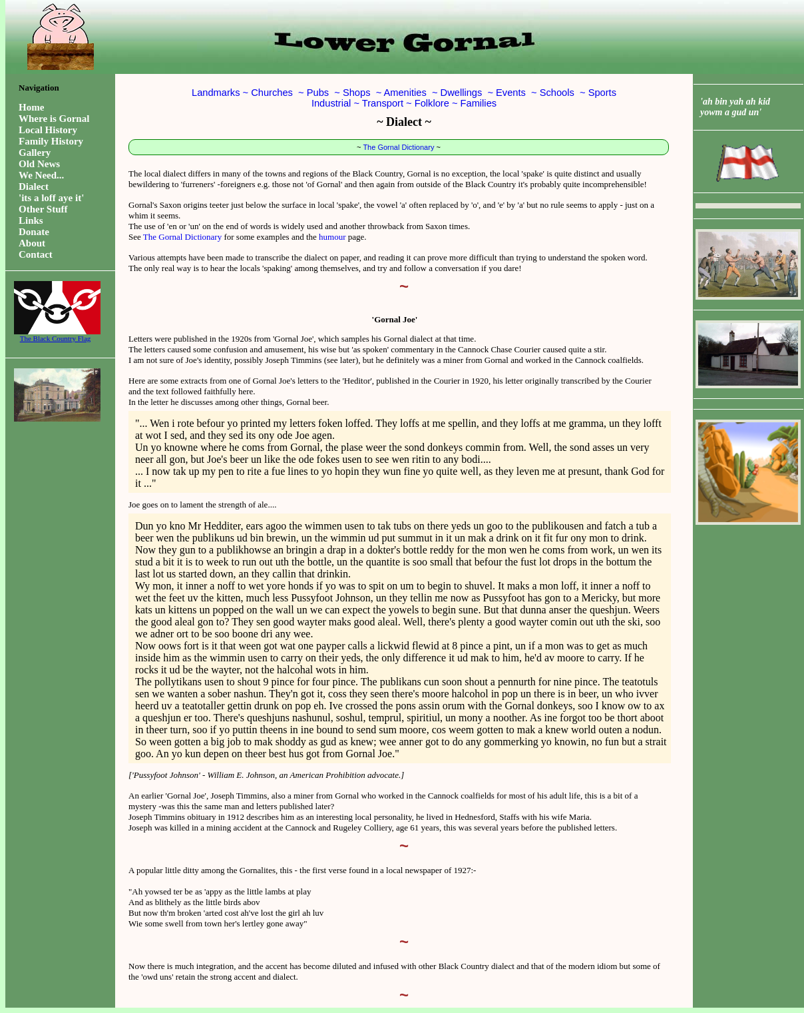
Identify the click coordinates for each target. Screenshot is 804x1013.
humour (332, 237)
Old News (39, 164)
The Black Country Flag (55, 335)
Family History (51, 141)
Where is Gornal (54, 118)
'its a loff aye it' (51, 197)
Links (31, 220)
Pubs (318, 92)
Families (479, 103)
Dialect (34, 186)
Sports (602, 92)
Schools (557, 92)
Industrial (331, 103)
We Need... (41, 175)
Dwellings (462, 92)
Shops (357, 92)
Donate (34, 231)
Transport (382, 103)
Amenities (404, 92)
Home (31, 107)
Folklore (432, 103)
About (32, 243)
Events (511, 92)
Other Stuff (43, 209)
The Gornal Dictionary (398, 147)
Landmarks (216, 92)
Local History (48, 130)
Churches (272, 92)
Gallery (35, 152)
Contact (36, 254)
